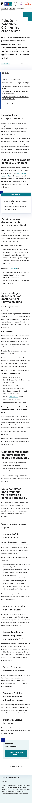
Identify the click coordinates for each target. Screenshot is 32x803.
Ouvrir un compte (21, 5)
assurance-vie (13, 396)
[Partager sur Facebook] (18, 771)
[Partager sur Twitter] (14, 771)
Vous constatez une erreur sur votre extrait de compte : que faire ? (14, 103)
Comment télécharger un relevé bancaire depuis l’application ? (15, 97)
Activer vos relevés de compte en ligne (16, 83)
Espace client (28, 4)
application (13, 268)
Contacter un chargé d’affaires (16, 753)
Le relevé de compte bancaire (11, 79)
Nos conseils (12, 8)
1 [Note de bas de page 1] (15, 54)
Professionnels (4, 8)
